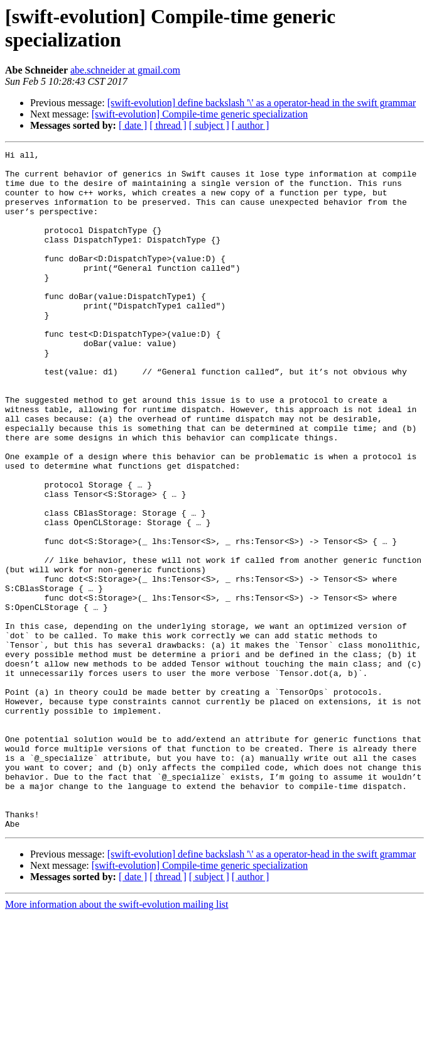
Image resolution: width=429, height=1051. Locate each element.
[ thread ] (168, 125)
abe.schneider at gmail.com (125, 70)
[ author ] (250, 125)
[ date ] (133, 125)
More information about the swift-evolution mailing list (117, 1040)
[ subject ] (209, 125)
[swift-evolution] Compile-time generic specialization (200, 114)
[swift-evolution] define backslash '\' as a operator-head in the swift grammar (261, 102)
